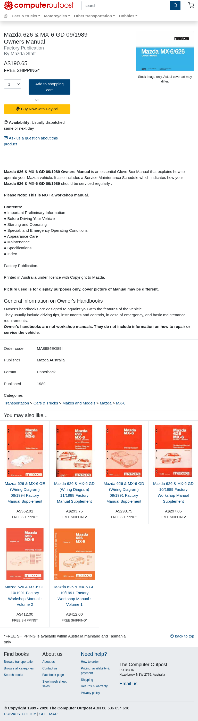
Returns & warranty (94, 686)
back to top (182, 636)
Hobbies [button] (126, 16)
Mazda (106, 403)
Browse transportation (19, 662)
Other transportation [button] (93, 16)
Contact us (49, 668)
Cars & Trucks (46, 403)
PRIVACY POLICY (20, 714)
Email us (128, 683)
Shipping (87, 680)
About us (48, 662)
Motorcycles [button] (55, 16)
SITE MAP (48, 714)
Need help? (94, 654)
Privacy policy (90, 693)
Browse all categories (19, 668)
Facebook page (53, 675)
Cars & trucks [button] (24, 16)
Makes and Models (78, 403)
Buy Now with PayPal (37, 109)
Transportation (16, 403)
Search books (13, 675)
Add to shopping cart (49, 87)
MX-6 (120, 403)
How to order (90, 662)
